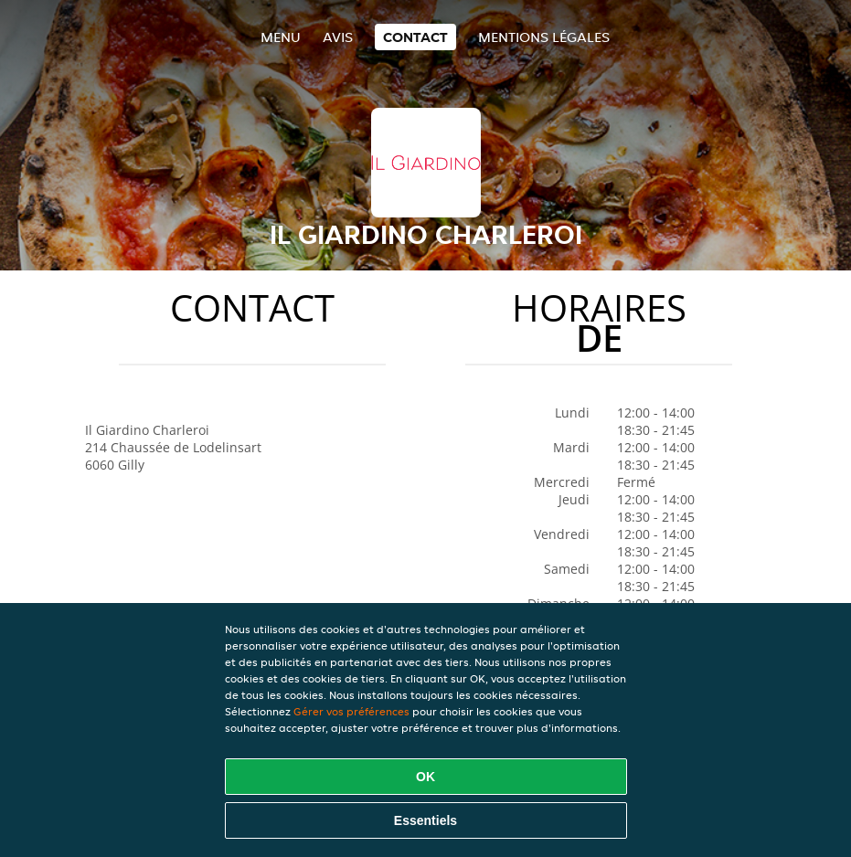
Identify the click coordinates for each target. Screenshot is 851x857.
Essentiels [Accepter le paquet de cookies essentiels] (425, 820)
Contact (415, 37)
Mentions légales (544, 37)
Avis (338, 37)
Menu (281, 37)
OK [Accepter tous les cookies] (425, 776)
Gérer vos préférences (351, 711)
